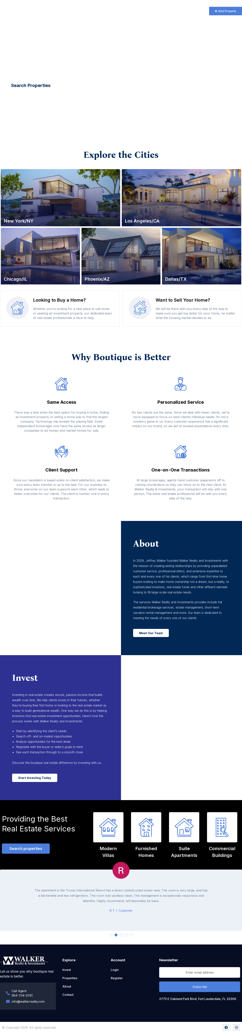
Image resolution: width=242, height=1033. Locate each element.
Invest (117, 11)
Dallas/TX (176, 279)
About (78, 11)
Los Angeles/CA (142, 221)
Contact (134, 11)
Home (62, 11)
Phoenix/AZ (97, 279)
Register (117, 978)
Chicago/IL (15, 279)
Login (115, 970)
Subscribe (199, 987)
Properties (97, 11)
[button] (225, 11)
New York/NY (18, 221)
